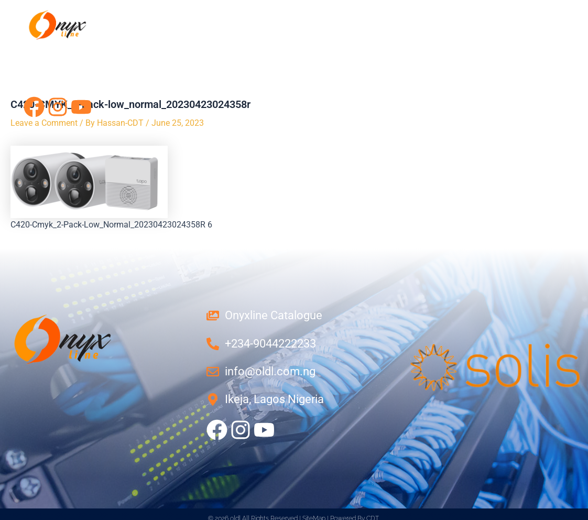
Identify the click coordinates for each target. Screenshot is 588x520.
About (99, 54)
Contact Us (62, 75)
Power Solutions (192, 54)
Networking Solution (317, 54)
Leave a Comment (44, 123)
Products (426, 54)
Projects (499, 54)
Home (37, 54)
